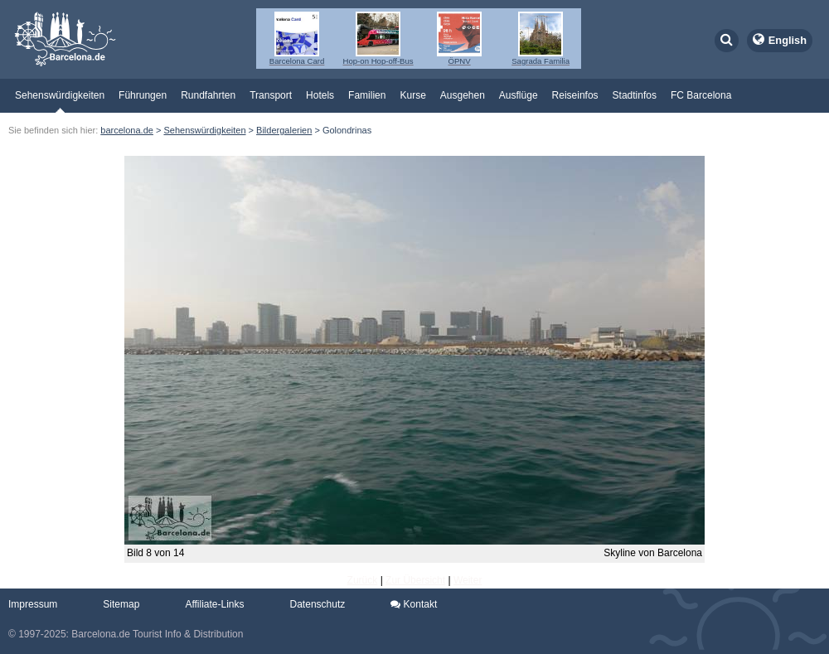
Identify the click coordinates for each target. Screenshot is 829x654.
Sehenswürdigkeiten (59, 95)
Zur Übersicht (415, 580)
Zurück (362, 580)
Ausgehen (462, 95)
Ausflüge (518, 95)
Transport (271, 95)
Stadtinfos (635, 95)
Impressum (32, 604)
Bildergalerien (284, 130)
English (787, 40)
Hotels (320, 95)
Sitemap (121, 604)
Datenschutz (318, 604)
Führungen (143, 95)
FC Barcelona (701, 95)
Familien (366, 95)
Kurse (412, 95)
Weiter (467, 580)
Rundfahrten (208, 95)
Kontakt (413, 604)
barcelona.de (126, 130)
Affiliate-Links (214, 604)
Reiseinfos (575, 95)
